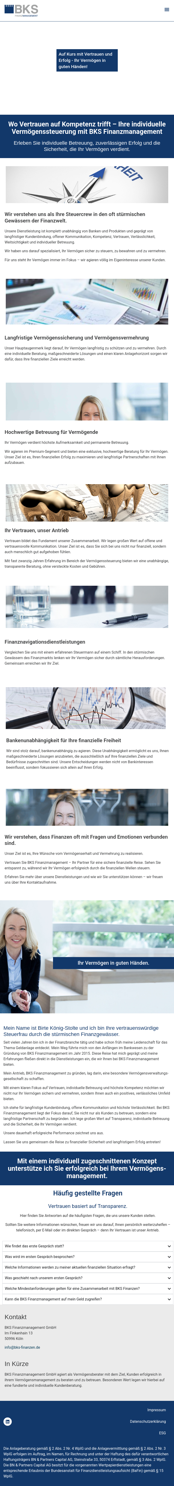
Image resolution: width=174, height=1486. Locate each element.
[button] (167, 9)
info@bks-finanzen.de (22, 1347)
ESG (162, 1433)
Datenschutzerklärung (148, 1421)
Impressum (156, 1410)
